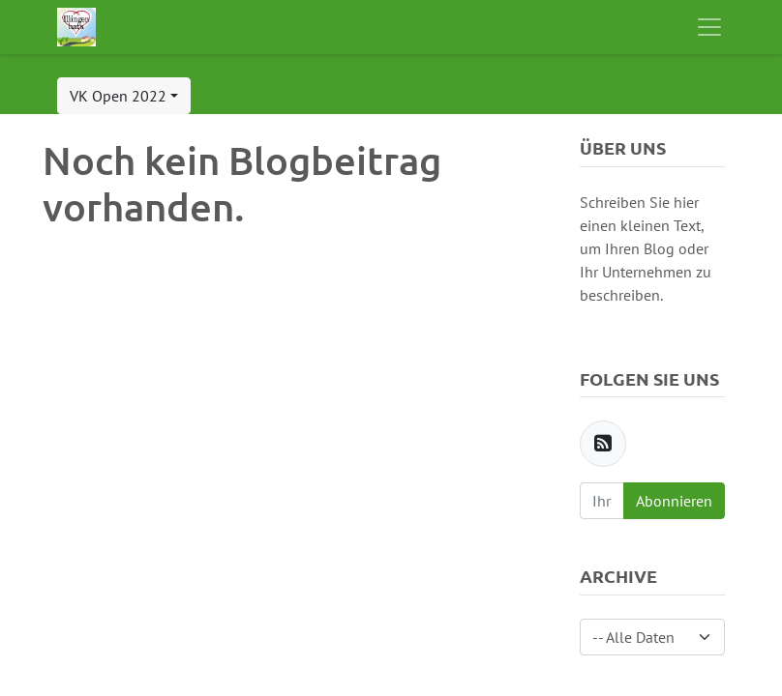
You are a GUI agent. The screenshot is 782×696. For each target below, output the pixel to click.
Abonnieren (674, 500)
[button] (124, 95)
